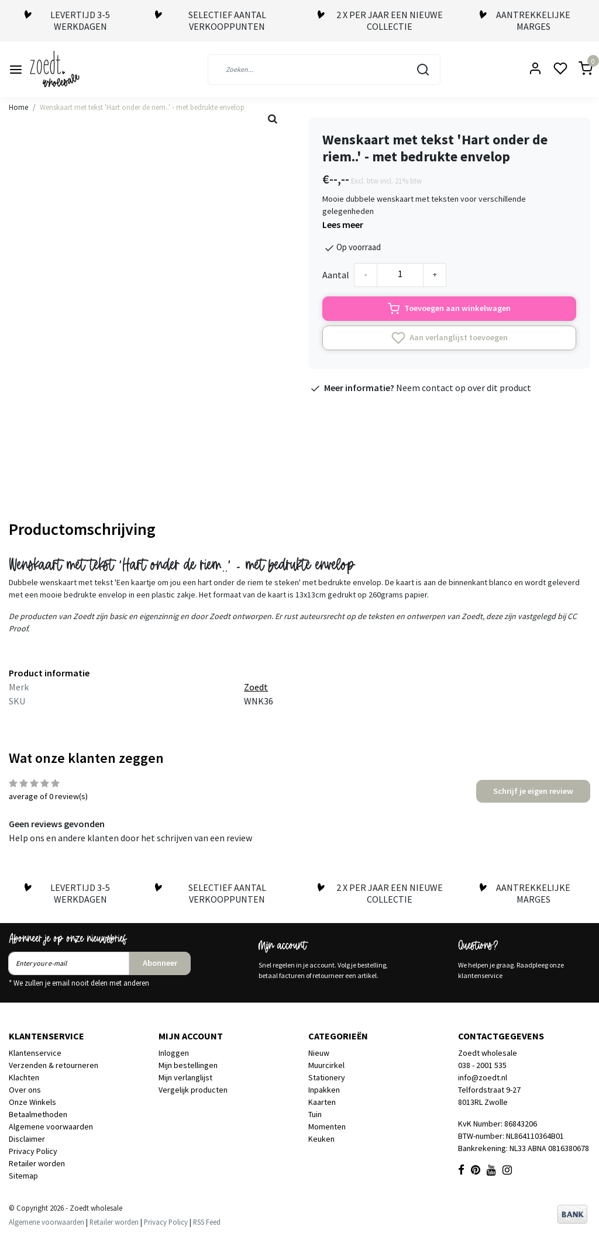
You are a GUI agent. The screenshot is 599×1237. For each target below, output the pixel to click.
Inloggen (174, 1053)
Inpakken (324, 1089)
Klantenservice (35, 1053)
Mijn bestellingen (188, 1065)
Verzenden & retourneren (53, 1065)
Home (18, 107)
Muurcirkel (326, 1065)
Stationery (326, 1077)
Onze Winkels (32, 1102)
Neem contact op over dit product (463, 387)
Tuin (315, 1114)
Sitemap (23, 1175)
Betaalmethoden (38, 1114)
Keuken (321, 1139)
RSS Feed (207, 1221)
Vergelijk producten (193, 1089)
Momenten (327, 1126)
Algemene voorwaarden (51, 1126)
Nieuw (318, 1053)
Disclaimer (27, 1139)
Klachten (24, 1077)
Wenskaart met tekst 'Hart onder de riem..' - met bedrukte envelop (142, 107)
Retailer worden (37, 1163)
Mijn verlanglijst (185, 1077)
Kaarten (322, 1102)
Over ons (25, 1089)
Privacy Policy (33, 1151)
